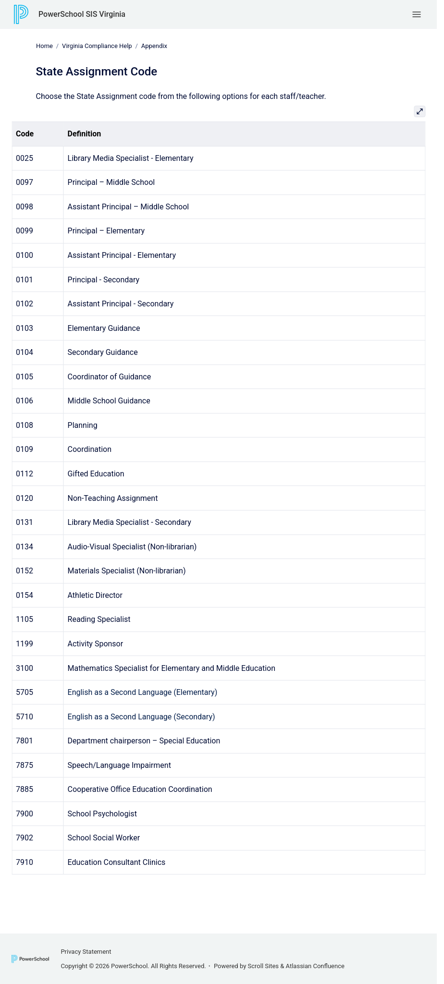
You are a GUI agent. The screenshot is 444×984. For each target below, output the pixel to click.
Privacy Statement (86, 951)
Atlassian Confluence (315, 966)
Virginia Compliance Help (97, 45)
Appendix (154, 45)
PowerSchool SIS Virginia (81, 14)
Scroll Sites (263, 966)
